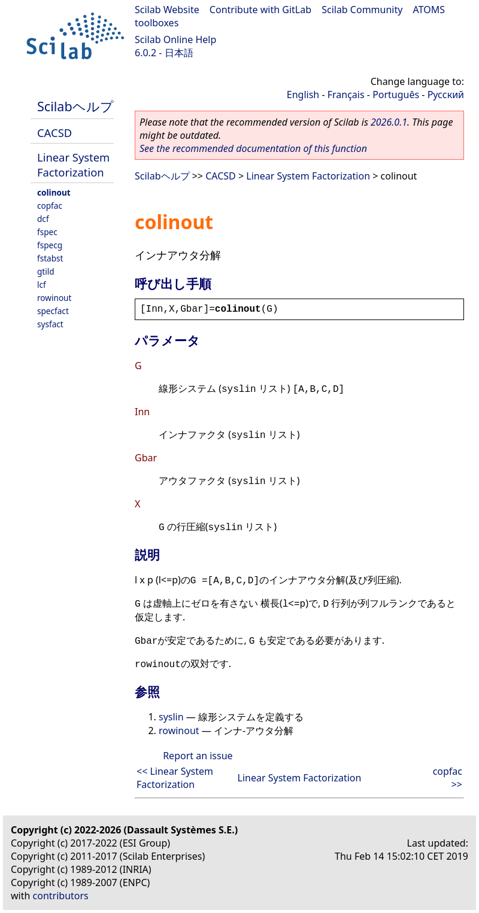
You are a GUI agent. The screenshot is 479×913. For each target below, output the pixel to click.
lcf (41, 284)
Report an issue (197, 755)
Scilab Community (362, 9)
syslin (171, 716)
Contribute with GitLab (260, 9)
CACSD (54, 132)
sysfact (50, 324)
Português (395, 94)
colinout (54, 192)
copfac (49, 205)
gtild (45, 271)
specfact (53, 310)
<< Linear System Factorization (175, 778)
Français (346, 94)
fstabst (50, 258)
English (303, 94)
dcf (43, 218)
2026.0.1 (389, 122)
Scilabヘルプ (75, 106)
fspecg (49, 245)
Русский (446, 94)
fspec (47, 232)
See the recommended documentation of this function (253, 148)
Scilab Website (167, 9)
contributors (61, 895)
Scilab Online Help (175, 39)
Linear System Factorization (73, 164)
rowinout (54, 297)
